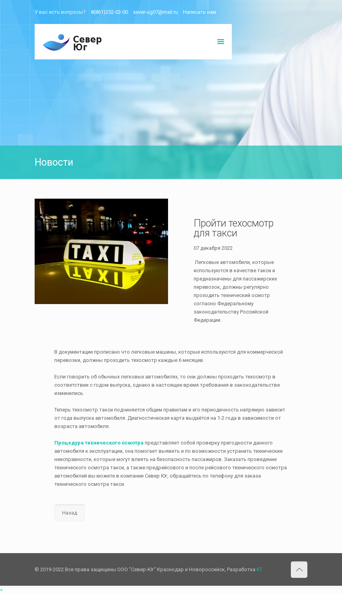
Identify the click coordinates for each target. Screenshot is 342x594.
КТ (260, 569)
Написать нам (199, 12)
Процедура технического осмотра (99, 443)
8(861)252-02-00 (109, 12)
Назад (69, 513)
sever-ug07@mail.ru (155, 12)
